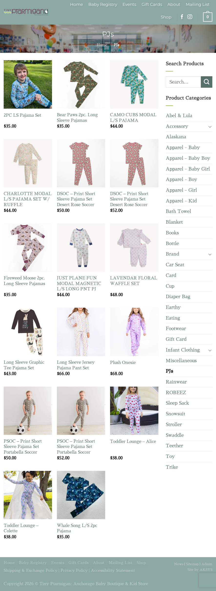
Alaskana (176, 136)
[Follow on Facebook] (182, 17)
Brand (172, 254)
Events (129, 4)
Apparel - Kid (181, 201)
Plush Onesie (123, 363)
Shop (166, 16)
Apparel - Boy (181, 179)
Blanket (174, 222)
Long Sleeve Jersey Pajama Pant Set (76, 365)
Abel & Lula (179, 115)
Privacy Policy (74, 570)
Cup (170, 286)
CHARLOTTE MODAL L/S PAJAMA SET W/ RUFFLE (27, 199)
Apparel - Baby (183, 147)
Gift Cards (152, 4)
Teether (174, 445)
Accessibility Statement (113, 570)
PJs (169, 371)
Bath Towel (178, 211)
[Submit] (206, 82)
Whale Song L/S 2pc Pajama (77, 528)
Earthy (173, 307)
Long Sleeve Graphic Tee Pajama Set (24, 365)
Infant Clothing (183, 350)
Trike (172, 467)
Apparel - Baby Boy (188, 158)
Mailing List (198, 4)
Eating (173, 318)
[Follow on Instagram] (189, 17)
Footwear (176, 328)
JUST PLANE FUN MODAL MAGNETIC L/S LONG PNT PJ (79, 283)
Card (171, 275)
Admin (206, 564)
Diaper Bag (178, 296)
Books (172, 232)
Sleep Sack (177, 403)
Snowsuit (175, 413)
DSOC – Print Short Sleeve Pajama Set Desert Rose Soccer (76, 199)
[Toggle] (210, 126)
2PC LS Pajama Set (22, 115)
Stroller (174, 424)
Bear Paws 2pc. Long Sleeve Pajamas (77, 117)
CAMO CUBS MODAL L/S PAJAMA (133, 117)
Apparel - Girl (181, 190)
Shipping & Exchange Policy (30, 570)
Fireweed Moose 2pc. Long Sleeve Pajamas (24, 281)
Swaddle (175, 435)
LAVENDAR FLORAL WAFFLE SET (133, 281)
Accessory (177, 126)
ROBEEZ (176, 392)
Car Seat (175, 264)
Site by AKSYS (199, 569)
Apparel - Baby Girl (188, 169)
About (173, 4)
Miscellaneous (181, 360)
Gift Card (176, 339)
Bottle (172, 243)
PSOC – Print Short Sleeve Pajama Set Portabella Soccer (23, 446)
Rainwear (176, 382)
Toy (170, 456)
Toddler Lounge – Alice (133, 441)
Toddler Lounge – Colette (21, 528)
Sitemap (192, 564)
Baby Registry (102, 4)
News (178, 564)
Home (76, 4)
